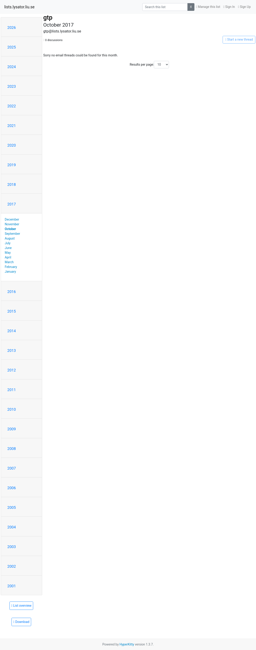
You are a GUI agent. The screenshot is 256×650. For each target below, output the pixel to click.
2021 (11, 125)
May (8, 252)
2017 (11, 204)
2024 (11, 67)
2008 (11, 448)
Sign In (229, 7)
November (12, 224)
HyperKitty (127, 644)
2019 (11, 165)
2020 (11, 145)
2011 (11, 389)
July (7, 243)
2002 (11, 566)
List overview (21, 605)
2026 (11, 27)
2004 (11, 527)
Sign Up (244, 7)
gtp (48, 17)
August (10, 238)
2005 (11, 507)
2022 (11, 106)
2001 (11, 586)
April (8, 257)
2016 (11, 291)
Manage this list (208, 7)
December (12, 219)
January (10, 271)
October (10, 229)
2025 (11, 47)
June (8, 248)
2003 (11, 546)
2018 (11, 184)
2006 (11, 488)
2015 (11, 311)
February (11, 267)
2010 (11, 409)
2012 (11, 370)
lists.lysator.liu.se (19, 7)
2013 (11, 350)
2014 (11, 331)
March (9, 262)
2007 (11, 468)
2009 (11, 429)
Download (21, 622)
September (12, 233)
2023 (11, 86)
